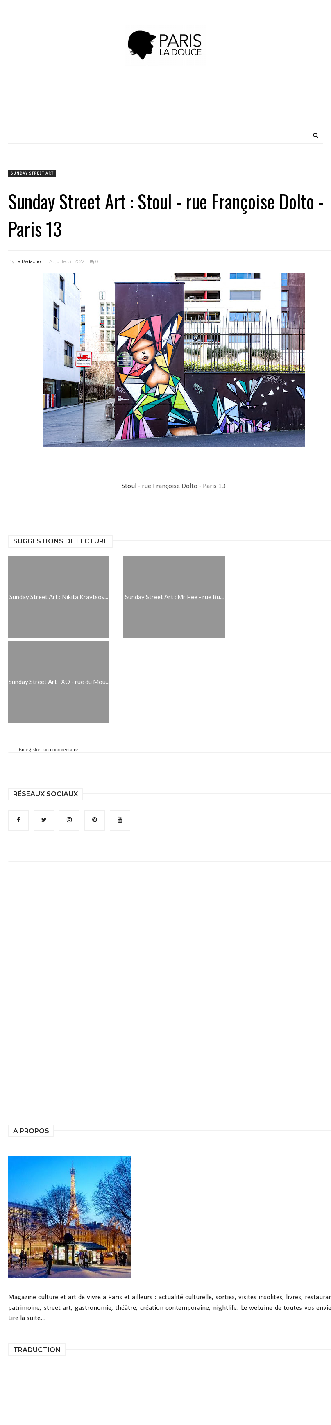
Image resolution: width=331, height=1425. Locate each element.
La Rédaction (30, 261)
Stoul (129, 486)
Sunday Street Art (32, 173)
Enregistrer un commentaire (48, 749)
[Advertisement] (165, 108)
